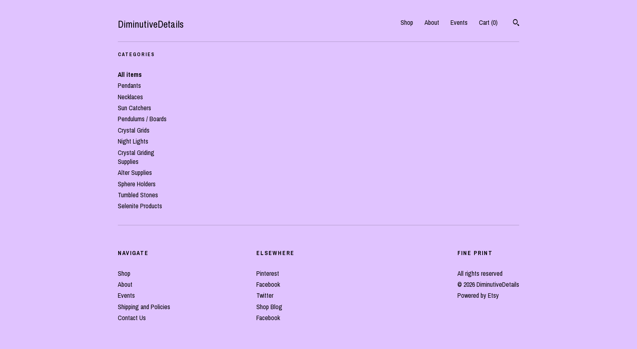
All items (130, 74)
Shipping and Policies (144, 306)
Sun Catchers (134, 107)
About (432, 22)
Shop (407, 22)
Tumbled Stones (138, 194)
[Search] (516, 23)
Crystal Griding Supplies (136, 157)
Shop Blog (269, 306)
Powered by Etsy (478, 295)
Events (459, 22)
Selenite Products (140, 205)
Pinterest (267, 273)
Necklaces (130, 96)
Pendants (129, 85)
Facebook (268, 284)
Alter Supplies (135, 172)
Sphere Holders (137, 183)
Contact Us (132, 317)
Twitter (264, 295)
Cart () (488, 22)
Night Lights (133, 141)
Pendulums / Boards (142, 118)
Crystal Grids (134, 130)
